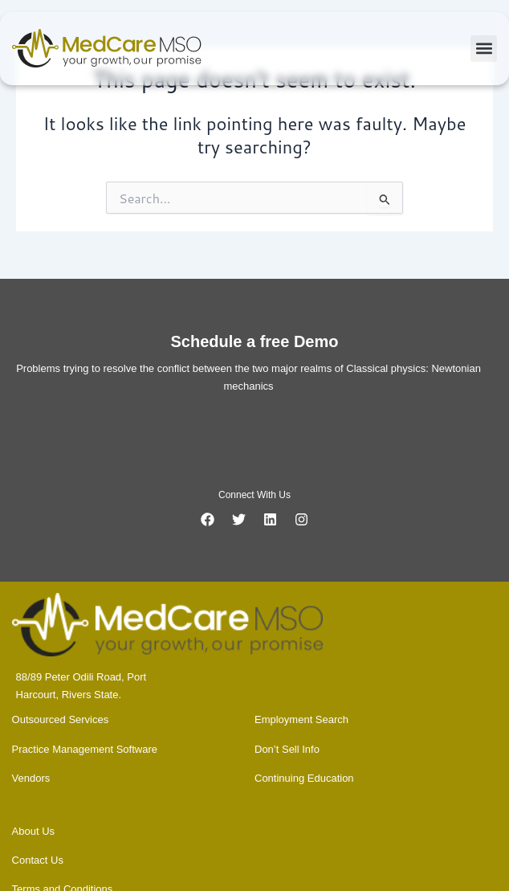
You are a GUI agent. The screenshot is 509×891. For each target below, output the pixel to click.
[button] (483, 48)
